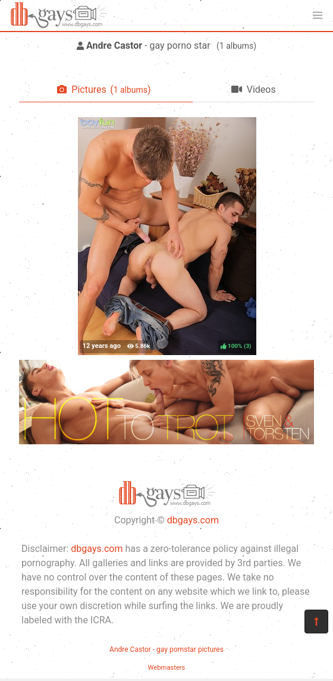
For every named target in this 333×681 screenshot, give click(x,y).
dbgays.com (193, 520)
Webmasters (167, 667)
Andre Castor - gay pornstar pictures (166, 649)
